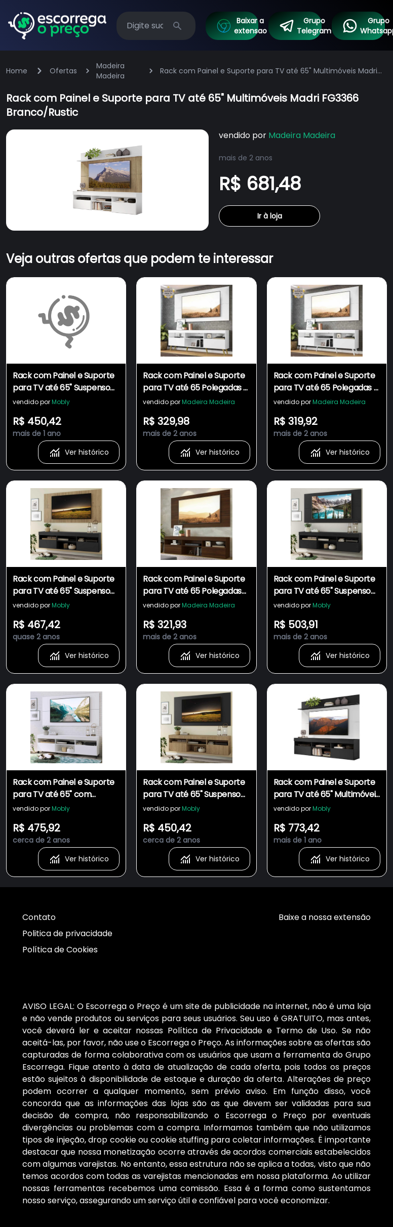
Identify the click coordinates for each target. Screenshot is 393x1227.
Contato (39, 917)
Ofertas (63, 71)
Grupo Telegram (300, 26)
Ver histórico (79, 452)
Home (16, 71)
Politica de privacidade (67, 933)
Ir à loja (269, 216)
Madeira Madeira (110, 71)
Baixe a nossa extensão (325, 917)
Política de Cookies (60, 949)
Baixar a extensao (237, 26)
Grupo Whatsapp (363, 26)
